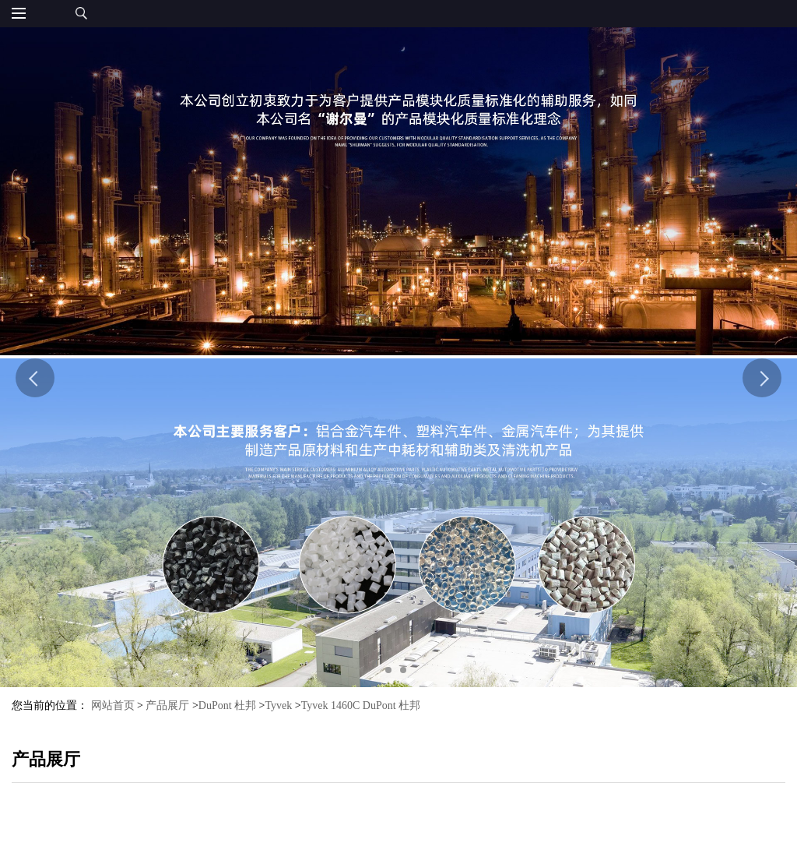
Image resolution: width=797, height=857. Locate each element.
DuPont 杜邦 (227, 705)
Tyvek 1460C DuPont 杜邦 (360, 705)
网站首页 (113, 705)
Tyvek (279, 705)
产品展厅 (167, 705)
